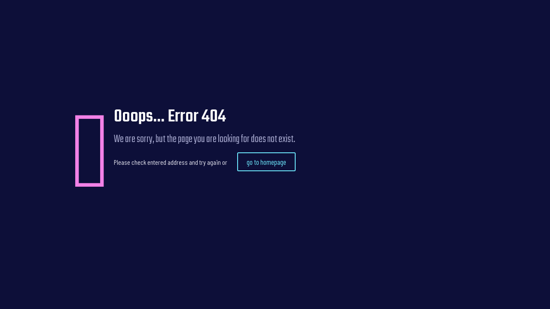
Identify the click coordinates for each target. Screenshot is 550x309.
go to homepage (266, 162)
